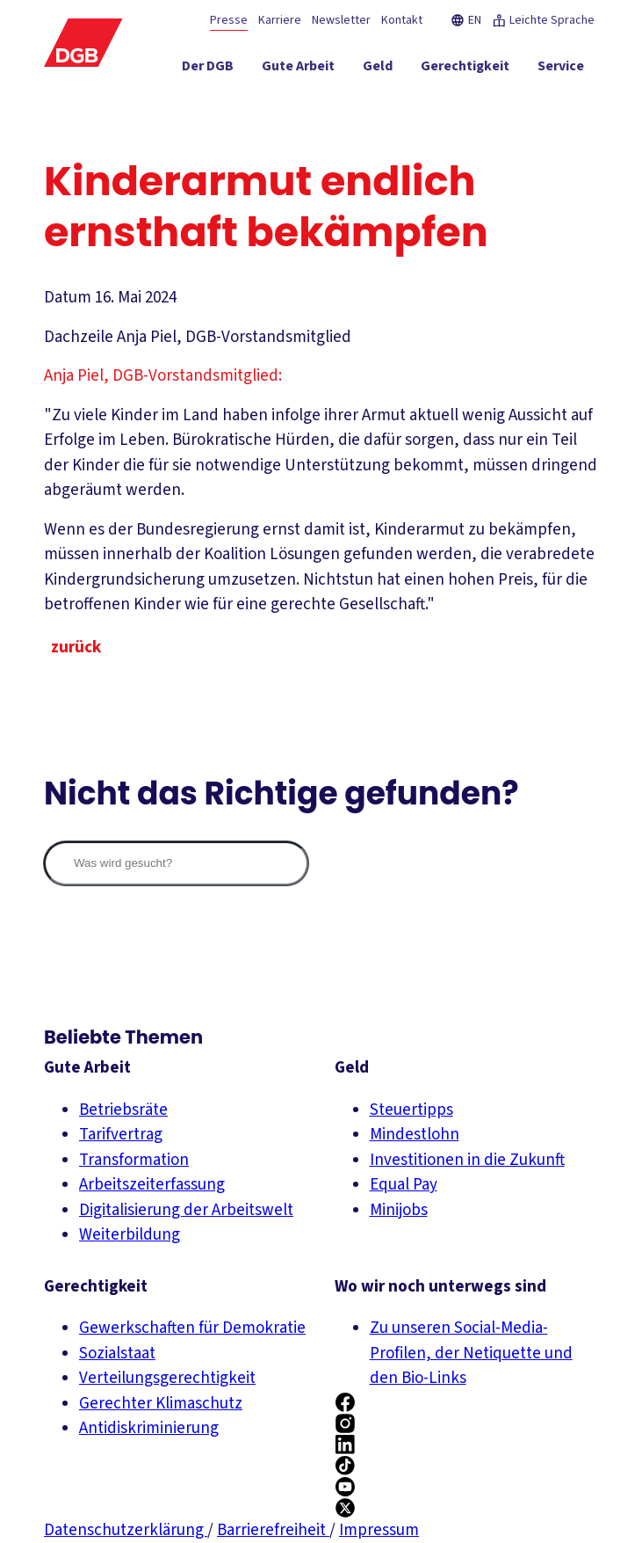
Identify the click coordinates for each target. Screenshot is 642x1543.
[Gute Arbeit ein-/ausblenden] (298, 69)
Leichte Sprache (543, 20)
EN (466, 20)
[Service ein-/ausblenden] (560, 69)
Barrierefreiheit (273, 1530)
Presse (229, 20)
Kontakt (401, 20)
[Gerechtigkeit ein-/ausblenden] (465, 69)
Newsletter (341, 20)
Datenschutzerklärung (125, 1530)
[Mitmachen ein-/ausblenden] (477, 101)
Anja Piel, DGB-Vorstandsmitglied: (163, 376)
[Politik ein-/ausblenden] (562, 101)
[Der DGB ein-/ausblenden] (208, 69)
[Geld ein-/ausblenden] (378, 69)
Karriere (279, 20)
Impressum (379, 1530)
